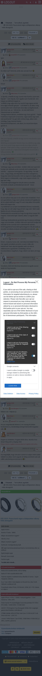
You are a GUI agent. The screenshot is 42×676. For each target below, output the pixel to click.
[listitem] (21, 322)
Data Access (20, 393)
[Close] (38, 282)
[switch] (33, 328)
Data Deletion (8, 393)
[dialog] (21, 338)
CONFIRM (13, 386)
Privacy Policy (33, 393)
